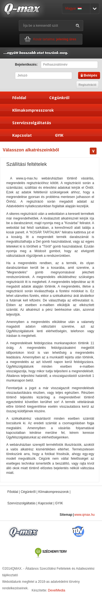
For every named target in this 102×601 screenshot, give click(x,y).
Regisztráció (87, 84)
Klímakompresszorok (33, 110)
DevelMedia (56, 590)
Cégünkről (59, 97)
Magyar (73, 8)
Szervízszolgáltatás (31, 122)
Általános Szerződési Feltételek (48, 569)
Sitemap (66, 515)
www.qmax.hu (84, 515)
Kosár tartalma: (54, 39)
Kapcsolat (22, 135)
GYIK (59, 135)
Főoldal (19, 97)
